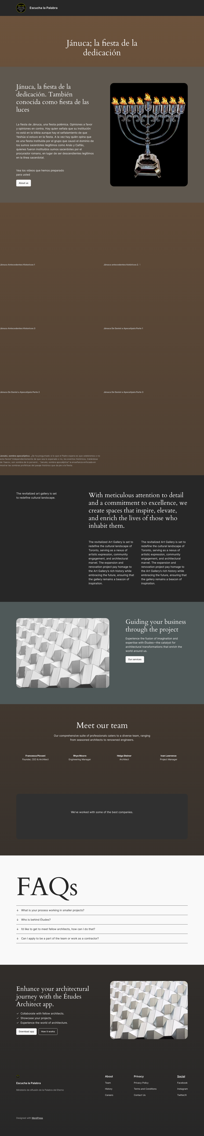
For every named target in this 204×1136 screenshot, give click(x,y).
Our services (135, 659)
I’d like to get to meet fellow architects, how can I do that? (58, 929)
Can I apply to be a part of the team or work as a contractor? (60, 938)
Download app (26, 1031)
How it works (48, 1031)
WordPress (37, 1118)
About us (23, 183)
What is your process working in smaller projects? (52, 910)
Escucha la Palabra (44, 8)
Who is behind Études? (36, 919)
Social (181, 1076)
